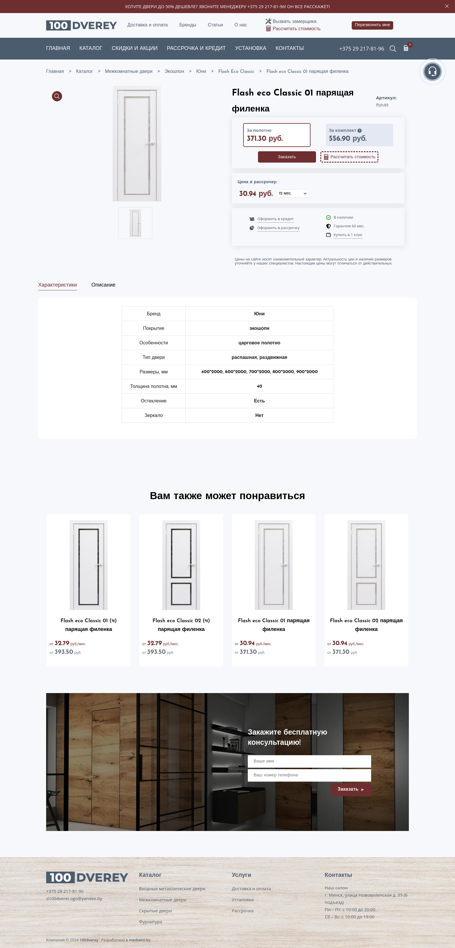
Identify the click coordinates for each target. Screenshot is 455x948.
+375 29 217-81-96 (266, 6)
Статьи (215, 25)
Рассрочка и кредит (196, 48)
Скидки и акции (135, 48)
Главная (58, 48)
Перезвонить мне (372, 25)
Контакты (290, 48)
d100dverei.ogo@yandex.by (74, 898)
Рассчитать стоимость (297, 29)
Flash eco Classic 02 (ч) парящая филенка (181, 625)
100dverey (89, 939)
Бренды (187, 25)
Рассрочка (243, 910)
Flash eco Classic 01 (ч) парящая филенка (89, 625)
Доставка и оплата (147, 25)
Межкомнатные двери (162, 899)
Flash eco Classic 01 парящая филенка (274, 625)
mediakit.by (140, 939)
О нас (240, 25)
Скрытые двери (155, 910)
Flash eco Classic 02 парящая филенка (366, 625)
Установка (250, 48)
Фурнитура (150, 921)
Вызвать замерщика (294, 21)
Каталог (91, 48)
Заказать (287, 157)
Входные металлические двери (172, 888)
